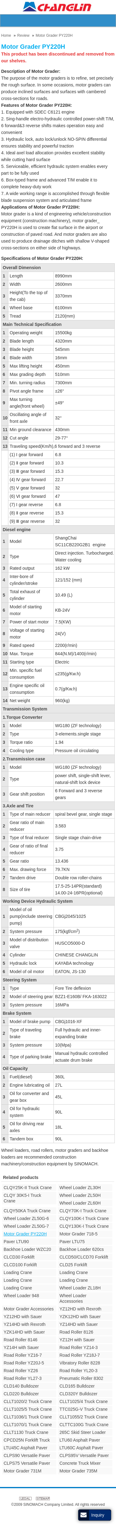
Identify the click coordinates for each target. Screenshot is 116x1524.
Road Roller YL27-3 (23, 1378)
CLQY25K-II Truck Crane (28, 1187)
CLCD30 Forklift (19, 1257)
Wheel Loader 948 (21, 1295)
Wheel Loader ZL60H (80, 1203)
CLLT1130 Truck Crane (26, 1432)
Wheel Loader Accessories (72, 1298)
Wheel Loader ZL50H (80, 1195)
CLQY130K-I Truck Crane (84, 1226)
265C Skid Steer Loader (82, 1432)
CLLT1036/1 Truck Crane (28, 1416)
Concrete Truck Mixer (80, 1463)
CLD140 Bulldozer (21, 1386)
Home (6, 35)
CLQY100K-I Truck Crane (84, 1218)
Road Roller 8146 (20, 1339)
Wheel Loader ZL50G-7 (26, 1226)
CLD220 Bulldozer (21, 1393)
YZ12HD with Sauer (23, 1316)
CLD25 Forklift (73, 1264)
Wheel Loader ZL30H (80, 1187)
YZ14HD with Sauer (78, 1324)
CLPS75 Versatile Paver (27, 1463)
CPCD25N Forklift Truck (27, 1440)
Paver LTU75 (71, 1241)
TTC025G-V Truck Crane (83, 1409)
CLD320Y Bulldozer (78, 1393)
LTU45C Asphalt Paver (25, 1447)
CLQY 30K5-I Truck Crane (22, 1198)
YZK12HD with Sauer (80, 1316)
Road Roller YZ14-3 (78, 1347)
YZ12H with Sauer (77, 1339)
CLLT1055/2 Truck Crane (83, 1416)
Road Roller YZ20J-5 (24, 1362)
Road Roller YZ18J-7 (79, 1355)
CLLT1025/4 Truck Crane (83, 1401)
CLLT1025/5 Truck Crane (28, 1409)
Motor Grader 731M (22, 1470)
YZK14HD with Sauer (24, 1332)
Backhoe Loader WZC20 (27, 1249)
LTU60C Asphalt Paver (81, 1447)
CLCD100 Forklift (20, 1264)
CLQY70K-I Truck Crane (82, 1210)
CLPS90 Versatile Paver (27, 1455)
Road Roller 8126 (76, 1332)
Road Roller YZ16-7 (23, 1355)
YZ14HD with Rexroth (24, 1324)
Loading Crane (18, 1272)
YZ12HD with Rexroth (80, 1308)
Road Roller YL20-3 (78, 1370)
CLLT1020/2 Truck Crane (28, 1401)
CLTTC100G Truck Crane (83, 1424)
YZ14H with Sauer (21, 1347)
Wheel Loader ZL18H (80, 1287)
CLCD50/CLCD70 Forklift (83, 1257)
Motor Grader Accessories (29, 1308)
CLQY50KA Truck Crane (27, 1210)
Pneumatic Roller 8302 (81, 1378)
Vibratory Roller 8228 (79, 1362)
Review (23, 35)
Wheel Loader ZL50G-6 (26, 1218)
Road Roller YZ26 (21, 1370)
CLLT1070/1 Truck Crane (28, 1424)
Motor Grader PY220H (54, 35)
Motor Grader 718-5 (78, 1233)
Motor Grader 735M (78, 1470)
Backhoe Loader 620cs (81, 1249)
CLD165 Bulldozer (77, 1386)
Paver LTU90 (16, 1241)
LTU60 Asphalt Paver (79, 1440)
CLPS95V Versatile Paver (84, 1455)
